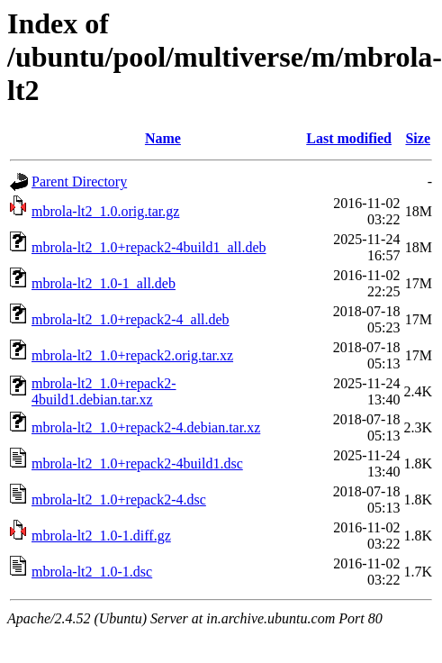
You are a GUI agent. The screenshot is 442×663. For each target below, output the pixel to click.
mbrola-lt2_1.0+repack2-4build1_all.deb (149, 247)
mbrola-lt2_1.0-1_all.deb (104, 283)
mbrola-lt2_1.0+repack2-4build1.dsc (137, 463)
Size (417, 138)
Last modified (349, 138)
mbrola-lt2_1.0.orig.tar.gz (105, 211)
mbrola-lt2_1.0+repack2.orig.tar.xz (132, 355)
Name (163, 138)
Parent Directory (79, 181)
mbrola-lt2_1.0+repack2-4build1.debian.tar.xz (104, 391)
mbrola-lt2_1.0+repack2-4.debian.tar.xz (146, 427)
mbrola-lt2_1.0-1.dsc (92, 571)
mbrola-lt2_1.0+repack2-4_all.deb (131, 319)
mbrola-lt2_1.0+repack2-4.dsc (119, 499)
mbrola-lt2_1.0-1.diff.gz (101, 535)
